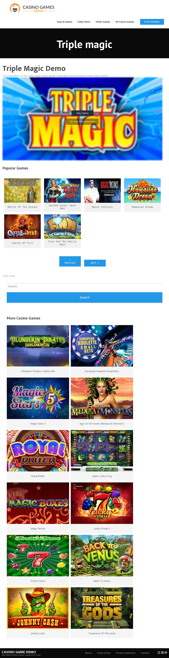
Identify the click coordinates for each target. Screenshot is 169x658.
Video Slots (84, 22)
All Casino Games (124, 22)
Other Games (103, 22)
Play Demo (82, 113)
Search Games (64, 22)
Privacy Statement (126, 653)
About (88, 653)
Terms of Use (104, 653)
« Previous (70, 261)
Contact (145, 653)
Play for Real (152, 22)
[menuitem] (64, 21)
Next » (95, 263)
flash (12, 276)
